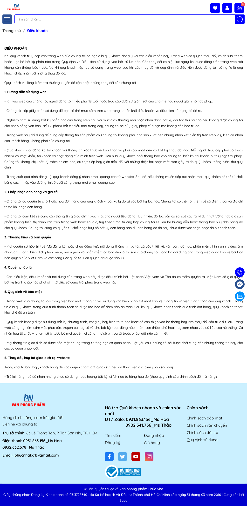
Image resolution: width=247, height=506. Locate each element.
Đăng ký (112, 442)
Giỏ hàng (152, 442)
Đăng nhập (154, 435)
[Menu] (7, 19)
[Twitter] (122, 456)
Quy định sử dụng (202, 439)
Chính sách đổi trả (202, 432)
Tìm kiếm (113, 435)
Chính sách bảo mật (204, 418)
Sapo (123, 500)
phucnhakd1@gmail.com (36, 455)
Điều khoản (15, 48)
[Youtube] (135, 456)
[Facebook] (109, 456)
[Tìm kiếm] (240, 19)
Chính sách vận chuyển (207, 425)
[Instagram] (149, 456)
